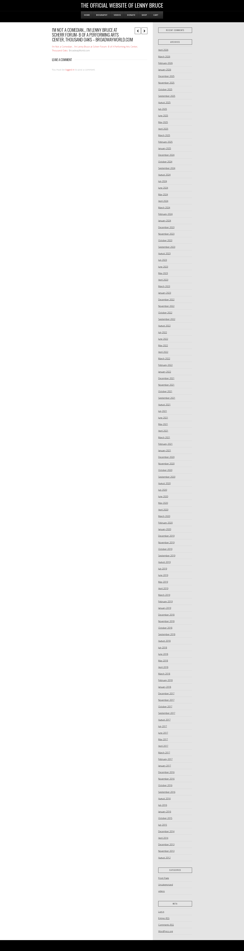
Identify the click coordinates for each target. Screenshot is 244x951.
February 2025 (165, 141)
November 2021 (166, 384)
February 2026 (165, 63)
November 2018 (166, 621)
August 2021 (164, 404)
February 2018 (165, 680)
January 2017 (164, 765)
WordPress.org (165, 931)
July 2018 (162, 647)
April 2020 (163, 509)
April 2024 (163, 201)
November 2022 (166, 306)
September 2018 (166, 634)
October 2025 (165, 89)
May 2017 (163, 739)
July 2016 (162, 805)
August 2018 (164, 640)
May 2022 (163, 345)
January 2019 (164, 608)
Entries (163, 918)
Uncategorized (165, 884)
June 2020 (163, 496)
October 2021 (165, 391)
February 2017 (165, 759)
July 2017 (162, 726)
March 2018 (164, 673)
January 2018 (164, 686)
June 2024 (163, 187)
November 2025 (166, 82)
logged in (69, 69)
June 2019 (163, 575)
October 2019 (165, 549)
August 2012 (164, 857)
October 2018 (165, 627)
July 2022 (162, 332)
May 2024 (163, 194)
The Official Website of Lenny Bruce (122, 5)
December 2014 (166, 831)
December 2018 (166, 614)
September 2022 (166, 319)
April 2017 (163, 745)
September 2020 (166, 476)
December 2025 (166, 76)
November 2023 (166, 233)
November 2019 (166, 542)
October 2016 (165, 785)
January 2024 (164, 220)
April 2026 (163, 49)
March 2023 (164, 286)
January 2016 (164, 811)
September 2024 (166, 168)
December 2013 (166, 844)
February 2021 (165, 444)
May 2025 (163, 122)
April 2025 (163, 128)
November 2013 (166, 851)
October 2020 (165, 470)
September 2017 (166, 713)
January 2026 (164, 69)
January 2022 (164, 371)
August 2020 (164, 483)
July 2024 (162, 181)
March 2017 (164, 752)
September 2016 (166, 792)
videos (161, 891)
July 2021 (162, 411)
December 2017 (166, 693)
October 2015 (165, 818)
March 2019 (164, 594)
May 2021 (163, 424)
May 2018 (163, 660)
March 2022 (164, 358)
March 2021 (164, 437)
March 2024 (164, 207)
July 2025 (162, 109)
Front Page (163, 878)
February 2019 (165, 601)
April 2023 (163, 279)
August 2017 (164, 719)
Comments (166, 924)
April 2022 (163, 352)
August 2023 (164, 253)
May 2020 (163, 502)
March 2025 (164, 135)
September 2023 (166, 246)
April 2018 (163, 667)
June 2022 (163, 338)
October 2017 (165, 706)
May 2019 (163, 581)
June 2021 (163, 417)
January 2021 (164, 450)
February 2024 (165, 214)
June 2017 (163, 732)
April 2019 (163, 588)
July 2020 (162, 489)
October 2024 (165, 161)
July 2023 (162, 260)
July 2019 (162, 568)
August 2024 (164, 174)
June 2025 (163, 115)
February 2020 (165, 522)
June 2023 (163, 266)
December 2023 (166, 227)
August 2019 (164, 562)
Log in (161, 911)
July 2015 (162, 824)
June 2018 (163, 654)
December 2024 (166, 154)
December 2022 (166, 299)
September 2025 (166, 95)
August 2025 (164, 102)
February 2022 (165, 365)
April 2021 (163, 430)
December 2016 (166, 772)
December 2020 (166, 457)
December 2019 (166, 535)
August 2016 (164, 798)
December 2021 (166, 378)
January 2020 (164, 529)
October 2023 (165, 240)
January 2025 (164, 148)
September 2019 (166, 555)
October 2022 (165, 312)
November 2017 (166, 700)
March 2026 (164, 56)
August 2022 (164, 325)
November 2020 (166, 463)
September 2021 (166, 397)
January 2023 (164, 292)
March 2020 (164, 516)
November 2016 (166, 778)
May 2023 (163, 273)
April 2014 (163, 837)
